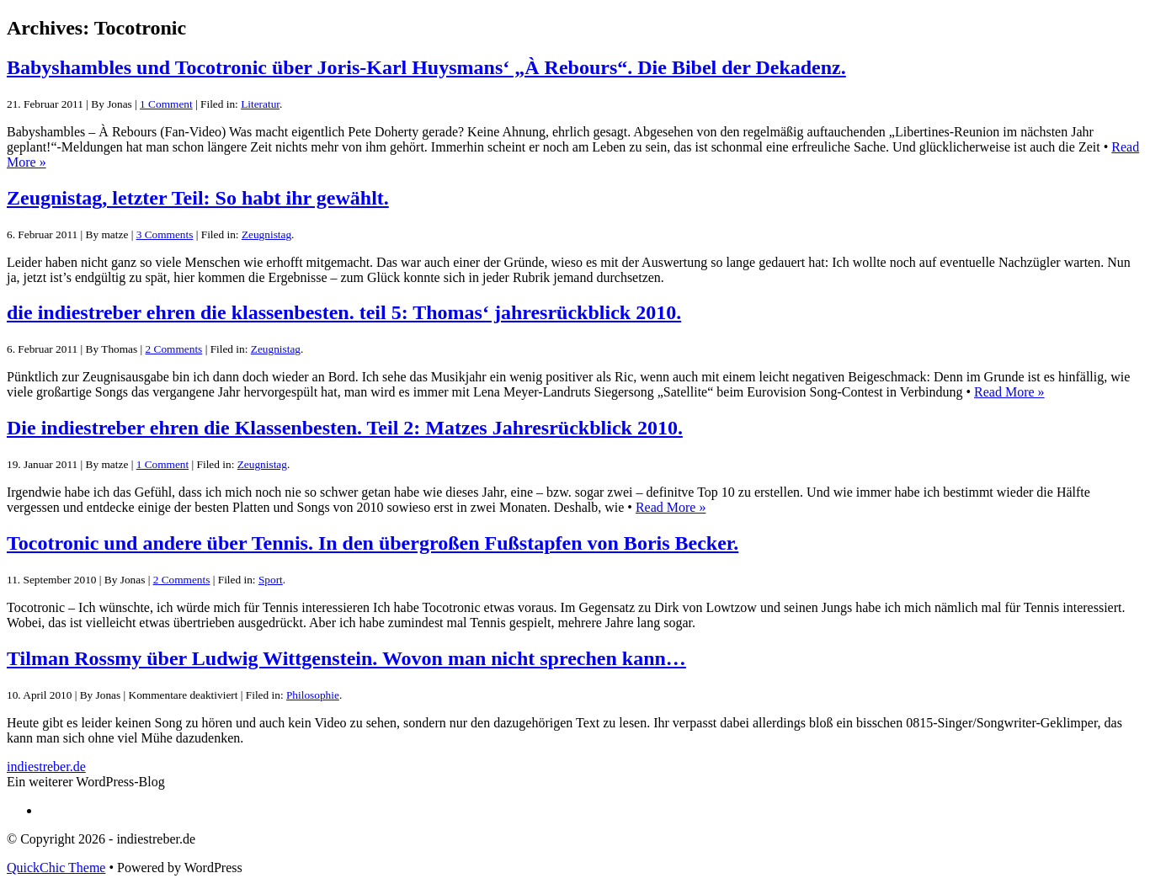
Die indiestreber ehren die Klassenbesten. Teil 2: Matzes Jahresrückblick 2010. (345, 428)
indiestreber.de (46, 766)
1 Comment (166, 104)
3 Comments (165, 234)
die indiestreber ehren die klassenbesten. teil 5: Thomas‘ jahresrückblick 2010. (344, 312)
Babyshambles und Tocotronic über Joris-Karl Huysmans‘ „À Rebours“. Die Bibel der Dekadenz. (426, 67)
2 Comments (174, 349)
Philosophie (312, 695)
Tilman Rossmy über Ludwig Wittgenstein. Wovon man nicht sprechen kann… (346, 658)
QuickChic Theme (56, 867)
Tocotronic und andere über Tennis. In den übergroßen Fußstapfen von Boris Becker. (372, 543)
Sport (270, 579)
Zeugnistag (266, 234)
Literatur (260, 104)
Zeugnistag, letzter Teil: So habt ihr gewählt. (198, 198)
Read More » (1009, 392)
